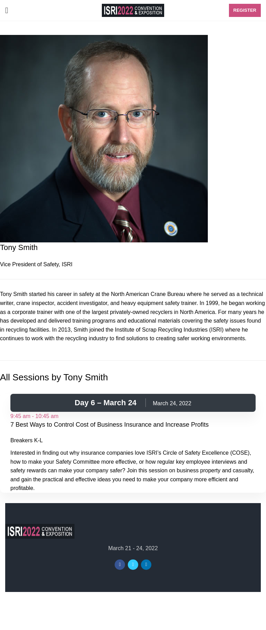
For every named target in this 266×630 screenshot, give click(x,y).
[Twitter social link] (133, 564)
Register (244, 10)
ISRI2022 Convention (119, 602)
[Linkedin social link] (146, 564)
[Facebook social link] (120, 564)
